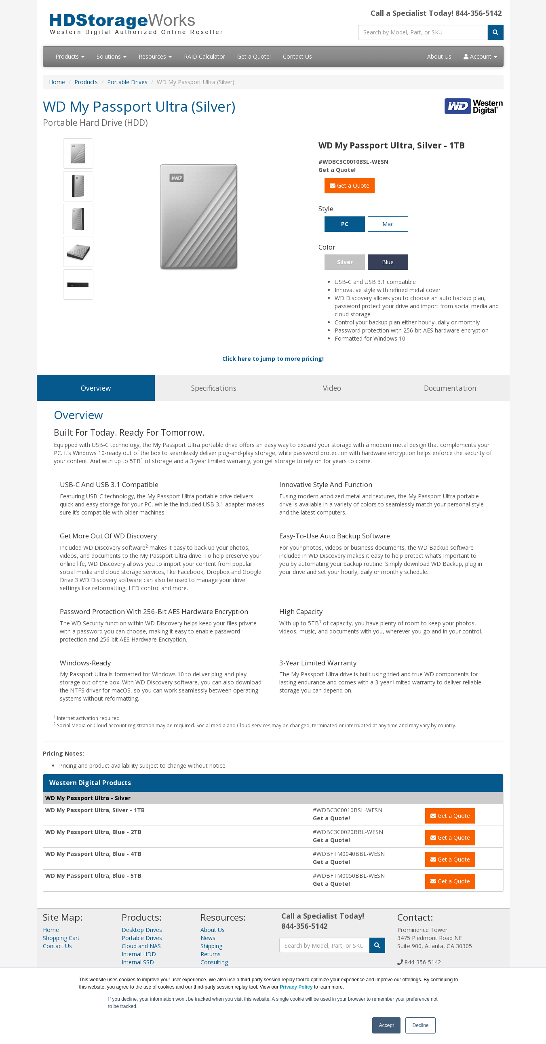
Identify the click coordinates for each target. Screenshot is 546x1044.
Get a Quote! (254, 56)
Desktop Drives (142, 930)
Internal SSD (138, 962)
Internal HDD (139, 954)
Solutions (111, 56)
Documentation (450, 388)
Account (480, 56)
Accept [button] (386, 1025)
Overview (96, 388)
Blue (388, 262)
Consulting (214, 962)
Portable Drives (127, 82)
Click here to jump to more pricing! (273, 358)
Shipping (211, 946)
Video (332, 388)
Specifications (213, 388)
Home (57, 82)
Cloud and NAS (141, 946)
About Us (439, 56)
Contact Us (297, 56)
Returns (210, 954)
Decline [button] (420, 1025)
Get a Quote (349, 185)
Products (69, 56)
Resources (155, 56)
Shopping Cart (61, 938)
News (207, 938)
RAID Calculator (204, 56)
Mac (388, 224)
